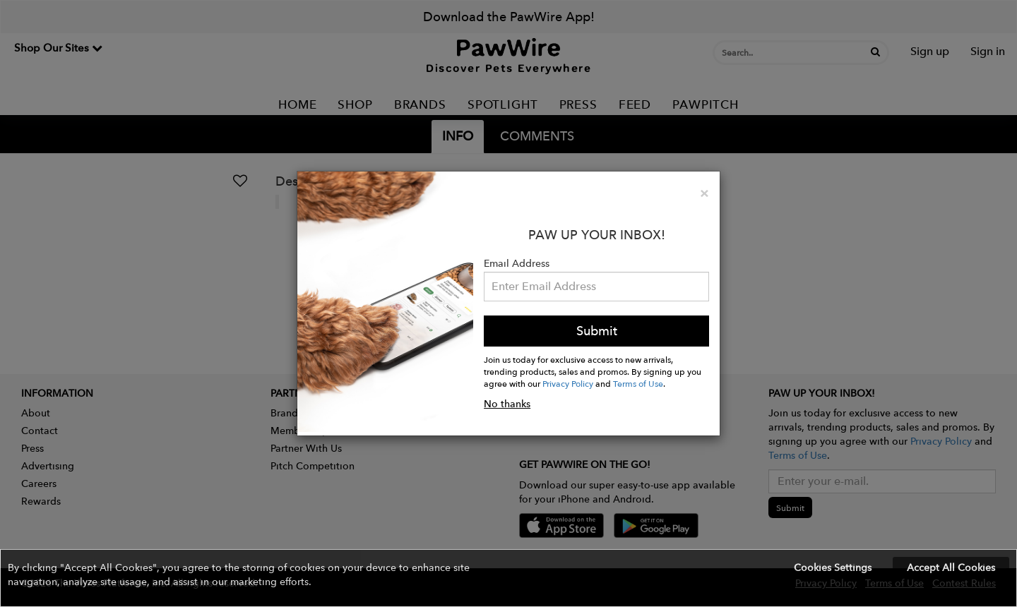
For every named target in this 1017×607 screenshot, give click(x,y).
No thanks (507, 403)
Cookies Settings (833, 567)
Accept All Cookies (951, 567)
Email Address (516, 263)
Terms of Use (638, 383)
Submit (596, 331)
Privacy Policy (567, 383)
